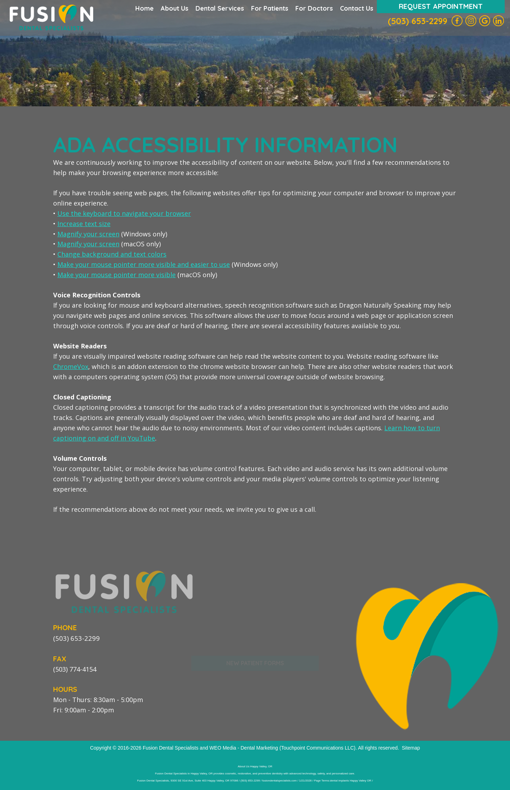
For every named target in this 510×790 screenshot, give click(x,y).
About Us (174, 8)
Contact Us (356, 8)
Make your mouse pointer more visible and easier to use (143, 264)
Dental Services (220, 8)
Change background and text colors (111, 254)
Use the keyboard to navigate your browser (124, 213)
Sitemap (411, 747)
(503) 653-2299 (417, 21)
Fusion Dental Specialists (170, 747)
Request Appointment (441, 6)
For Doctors (314, 8)
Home (144, 8)
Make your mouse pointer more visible (116, 274)
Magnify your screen (88, 234)
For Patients (269, 8)
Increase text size (83, 223)
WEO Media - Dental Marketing (243, 747)
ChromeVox (70, 366)
